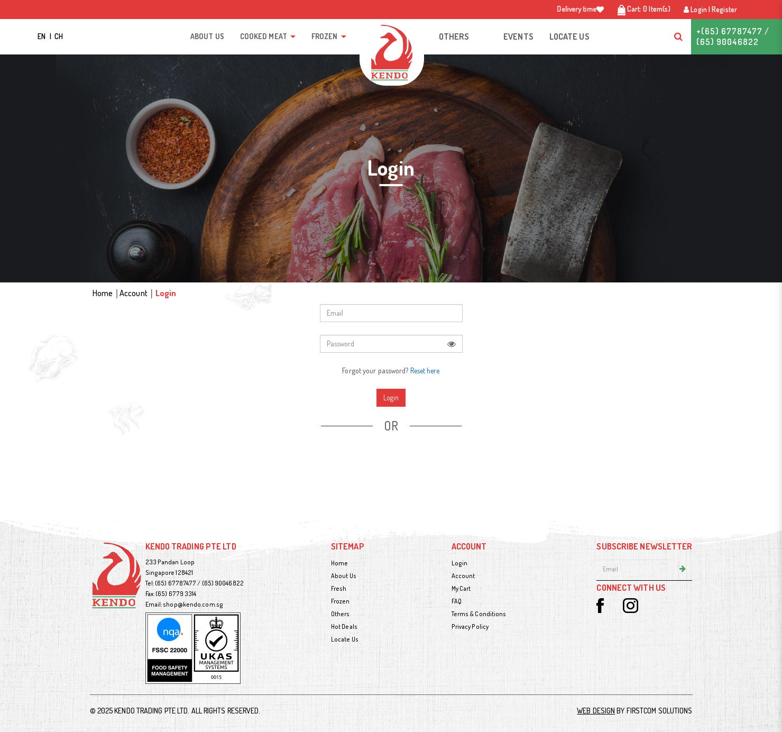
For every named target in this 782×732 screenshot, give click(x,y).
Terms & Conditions (479, 614)
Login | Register (710, 9)
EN (42, 36)
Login (166, 293)
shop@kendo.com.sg (193, 604)
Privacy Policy (470, 626)
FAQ (457, 601)
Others (340, 614)
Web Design (596, 710)
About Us (343, 576)
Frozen (340, 601)
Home (103, 293)
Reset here (425, 370)
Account (133, 293)
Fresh (339, 588)
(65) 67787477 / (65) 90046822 (199, 583)
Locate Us (344, 639)
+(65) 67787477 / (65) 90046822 (732, 36)
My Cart (461, 588)
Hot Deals (344, 626)
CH (58, 36)
